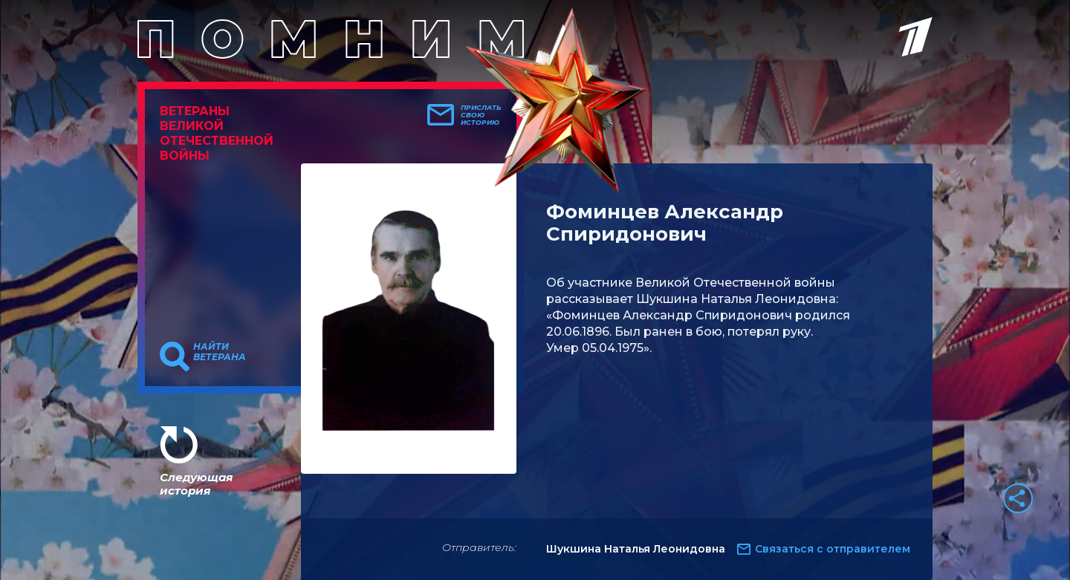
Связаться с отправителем (832, 548)
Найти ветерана (219, 352)
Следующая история (196, 484)
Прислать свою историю (481, 115)
